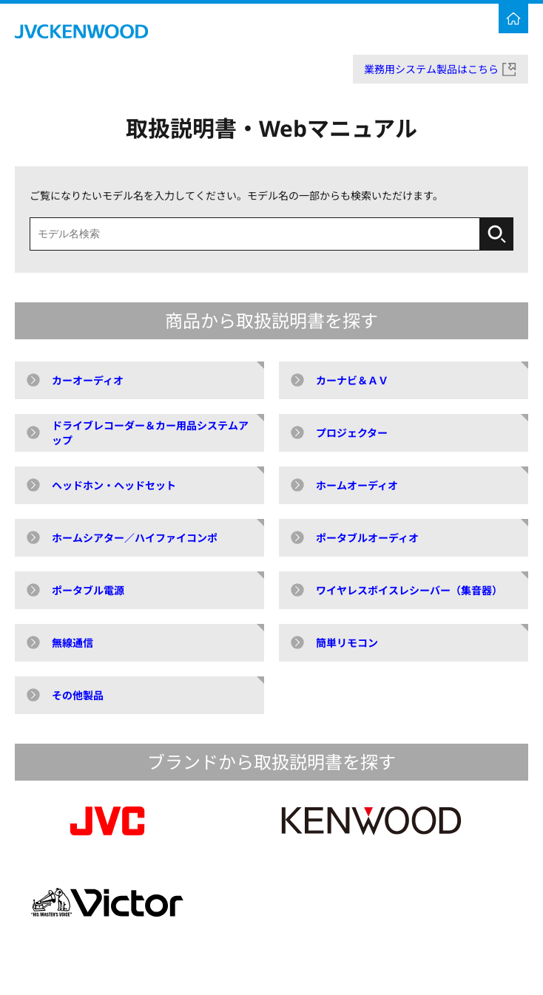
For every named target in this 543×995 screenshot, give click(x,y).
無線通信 (72, 643)
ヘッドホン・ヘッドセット (114, 485)
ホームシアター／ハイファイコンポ (134, 538)
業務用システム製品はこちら (431, 69)
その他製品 (78, 695)
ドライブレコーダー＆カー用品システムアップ (150, 432)
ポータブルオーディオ (367, 538)
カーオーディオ (88, 380)
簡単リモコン (347, 643)
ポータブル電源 (88, 590)
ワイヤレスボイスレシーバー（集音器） (409, 590)
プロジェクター (352, 433)
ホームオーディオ (357, 485)
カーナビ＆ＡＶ (352, 380)
